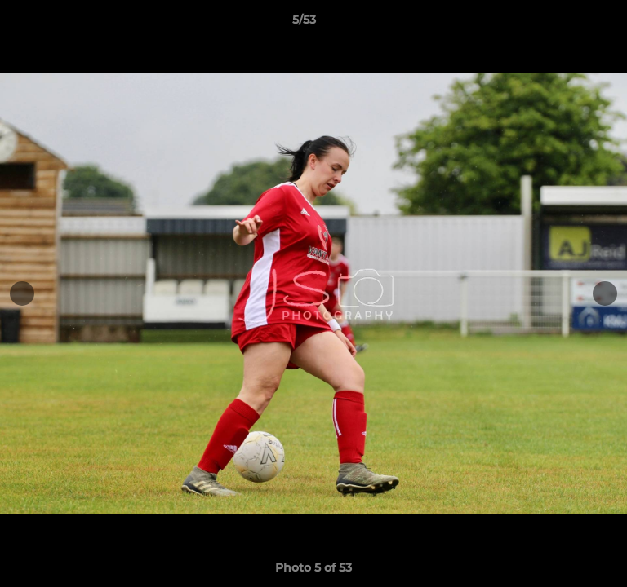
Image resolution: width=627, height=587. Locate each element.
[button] (568, 23)
